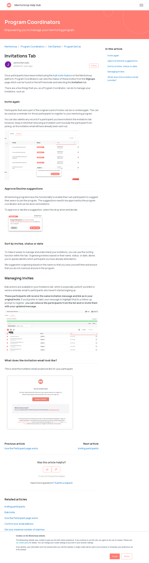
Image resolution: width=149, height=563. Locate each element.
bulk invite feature (62, 75)
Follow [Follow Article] (94, 65)
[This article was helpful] (47, 469)
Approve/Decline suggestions (123, 60)
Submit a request (64, 482)
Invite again (113, 55)
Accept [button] (114, 556)
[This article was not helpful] (56, 469)
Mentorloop (11, 46)
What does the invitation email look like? (123, 79)
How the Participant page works (21, 448)
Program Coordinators (32, 46)
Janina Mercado (21, 62)
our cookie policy (22, 543)
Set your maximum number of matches (25, 529)
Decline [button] (127, 556)
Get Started (54, 46)
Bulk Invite (10, 512)
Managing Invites (116, 71)
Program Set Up (72, 46)
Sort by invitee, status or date (122, 66)
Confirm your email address (19, 523)
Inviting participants (88, 448)
